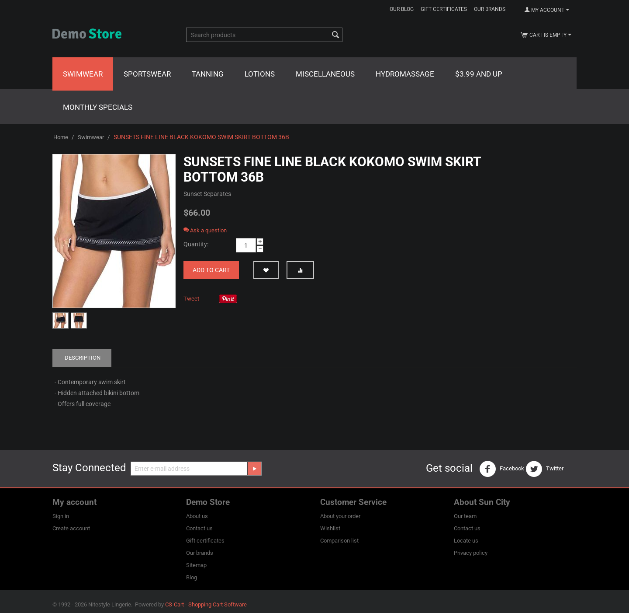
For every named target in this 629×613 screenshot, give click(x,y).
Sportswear (147, 74)
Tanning (208, 74)
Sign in (60, 516)
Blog (191, 577)
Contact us (199, 528)
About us (197, 516)
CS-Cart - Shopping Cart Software (206, 604)
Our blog (402, 9)
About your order (340, 516)
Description (82, 357)
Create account (71, 528)
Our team (465, 516)
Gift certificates (444, 9)
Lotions (260, 74)
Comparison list (339, 540)
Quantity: (195, 244)
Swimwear (83, 74)
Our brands (489, 9)
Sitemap (196, 565)
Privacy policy (470, 553)
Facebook (501, 469)
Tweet (191, 298)
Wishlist (330, 528)
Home (60, 137)
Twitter (544, 469)
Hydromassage (405, 74)
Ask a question (205, 230)
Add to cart (211, 269)
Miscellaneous (325, 74)
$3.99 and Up (478, 74)
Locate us (466, 540)
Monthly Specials (97, 107)
